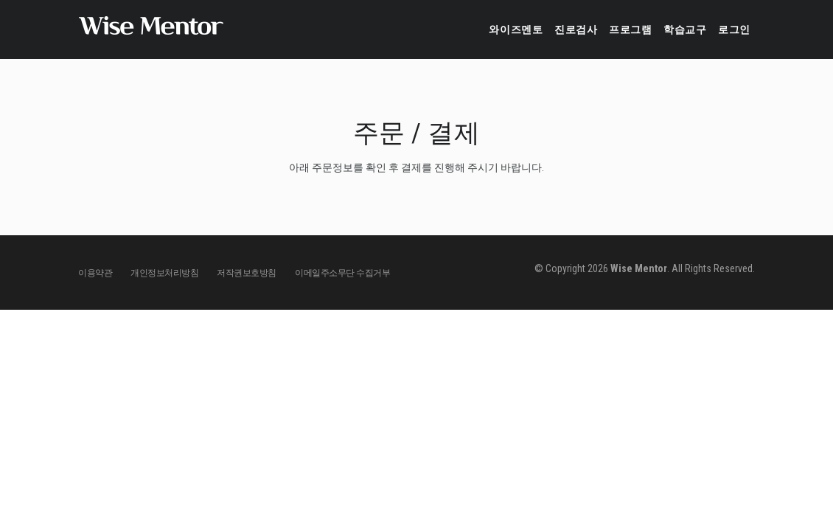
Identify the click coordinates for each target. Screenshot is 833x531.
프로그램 (604, 29)
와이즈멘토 (469, 29)
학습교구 (670, 29)
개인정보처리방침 (164, 273)
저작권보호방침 (246, 273)
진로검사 (539, 29)
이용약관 (95, 273)
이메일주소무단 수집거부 (342, 273)
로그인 (730, 29)
